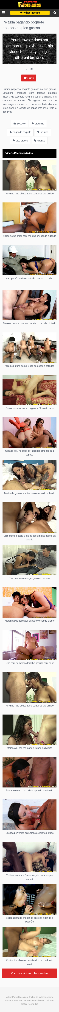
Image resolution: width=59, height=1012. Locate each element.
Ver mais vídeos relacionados (29, 973)
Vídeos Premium (30, 12)
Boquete (19, 123)
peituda (42, 132)
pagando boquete (20, 132)
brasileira (38, 123)
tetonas (39, 140)
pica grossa (20, 140)
